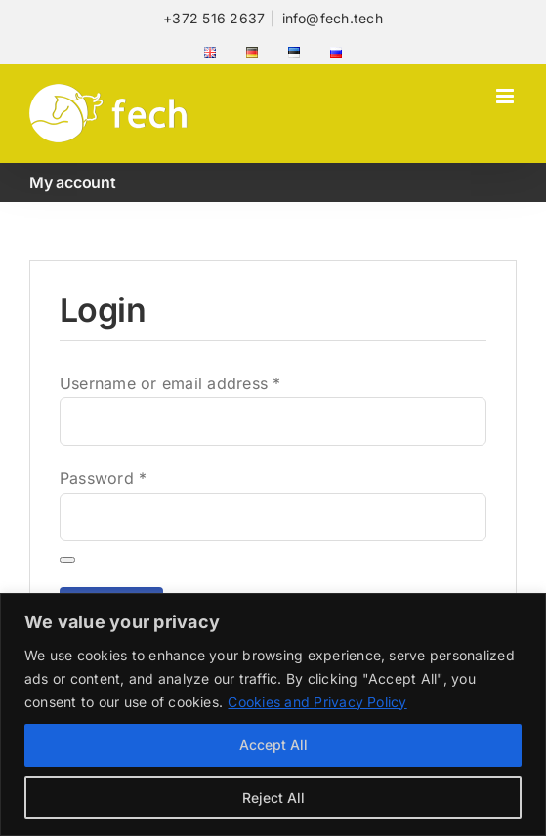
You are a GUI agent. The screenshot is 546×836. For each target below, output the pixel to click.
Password (103, 478)
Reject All (273, 797)
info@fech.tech (332, 18)
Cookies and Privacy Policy (317, 702)
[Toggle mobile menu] (506, 96)
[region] (273, 714)
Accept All (273, 744)
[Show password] (67, 560)
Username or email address (170, 383)
